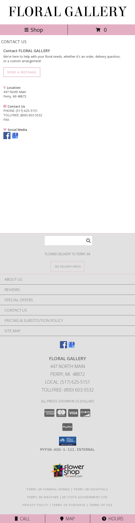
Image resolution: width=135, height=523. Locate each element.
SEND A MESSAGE (22, 72)
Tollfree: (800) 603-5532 (68, 390)
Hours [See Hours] (112, 519)
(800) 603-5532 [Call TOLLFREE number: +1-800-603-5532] (31, 115)
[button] (67, 441)
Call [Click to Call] (22, 519)
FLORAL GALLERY (67, 11)
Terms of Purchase (69, 505)
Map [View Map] (67, 519)
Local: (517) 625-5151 (67, 382)
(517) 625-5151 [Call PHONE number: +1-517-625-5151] (27, 110)
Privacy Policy (35, 505)
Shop (33, 29)
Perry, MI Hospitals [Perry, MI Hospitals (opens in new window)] (91, 489)
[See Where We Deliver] (67, 266)
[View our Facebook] (6, 138)
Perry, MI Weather (43, 497)
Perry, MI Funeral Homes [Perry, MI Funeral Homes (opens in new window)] (48, 489)
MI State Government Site (85, 497)
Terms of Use (100, 505)
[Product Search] (68, 241)
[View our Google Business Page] (14, 138)
